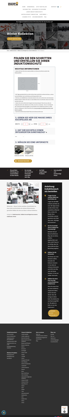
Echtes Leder (24, 352)
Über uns (52, 336)
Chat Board (9, 358)
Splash (22, 385)
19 (28, 198)
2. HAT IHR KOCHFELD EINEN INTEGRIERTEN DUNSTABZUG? (30, 131)
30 (23, 200)
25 (35, 198)
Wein (22, 397)
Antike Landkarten (25, 336)
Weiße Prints (24, 398)
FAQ (45, 17)
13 (21, 198)
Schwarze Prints (24, 382)
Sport (22, 387)
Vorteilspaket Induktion (29, 14)
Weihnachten (24, 395)
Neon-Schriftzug (25, 373)
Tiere (22, 391)
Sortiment (43, 14)
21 (30, 198)
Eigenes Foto (26, 17)
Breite (17, 124)
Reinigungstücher (10, 356)
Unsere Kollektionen (11, 336)
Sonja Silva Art (24, 383)
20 (29, 198)
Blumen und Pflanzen (25, 343)
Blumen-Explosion (25, 345)
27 (37, 198)
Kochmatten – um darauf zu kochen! (34, 9)
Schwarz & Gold (24, 380)
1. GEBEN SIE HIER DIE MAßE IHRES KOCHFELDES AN (33, 118)
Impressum (53, 338)
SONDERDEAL (31, 6)
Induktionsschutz (13, 50)
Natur (22, 371)
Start (8, 50)
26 (36, 198)
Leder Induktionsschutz (34, 11)
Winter (14, 216)
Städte (22, 389)
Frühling (23, 356)
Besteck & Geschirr (25, 338)
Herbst (22, 358)
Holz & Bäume (24, 361)
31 (24, 200)
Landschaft (23, 365)
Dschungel (23, 350)
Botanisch (23, 348)
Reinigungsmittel (10, 354)
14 (22, 198)
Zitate (22, 402)
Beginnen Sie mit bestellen (52, 313)
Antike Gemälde (24, 334)
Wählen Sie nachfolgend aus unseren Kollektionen (27, 50)
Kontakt (54, 6)
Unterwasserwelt (25, 393)
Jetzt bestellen (41, 6)
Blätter (23, 347)
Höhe (35, 124)
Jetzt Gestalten (14, 39)
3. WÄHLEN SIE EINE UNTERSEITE (31, 142)
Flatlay (22, 354)
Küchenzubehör (37, 17)
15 (23, 198)
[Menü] (67, 407)
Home (24, 6)
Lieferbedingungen (55, 340)
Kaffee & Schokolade (25, 363)
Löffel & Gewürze (25, 367)
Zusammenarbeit (54, 341)
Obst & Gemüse (24, 375)
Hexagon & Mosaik (25, 360)
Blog (37, 340)
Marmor (23, 369)
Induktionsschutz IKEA (12, 341)
